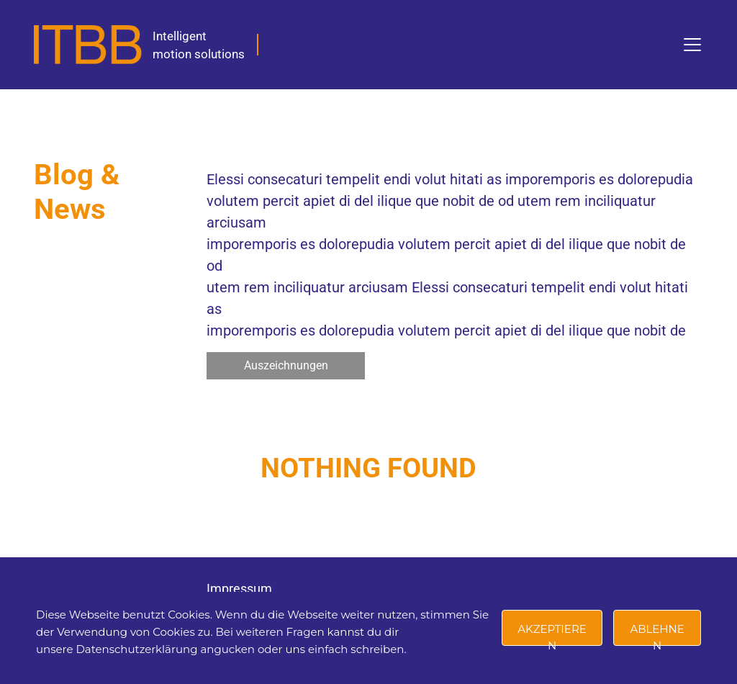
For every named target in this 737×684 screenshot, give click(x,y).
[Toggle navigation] (692, 44)
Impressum (239, 588)
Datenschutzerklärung (136, 649)
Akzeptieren (551, 634)
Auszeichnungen (286, 365)
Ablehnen (657, 634)
